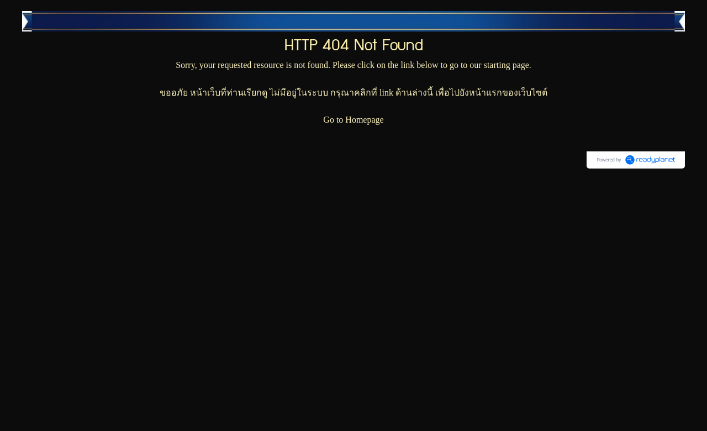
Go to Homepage (353, 119)
